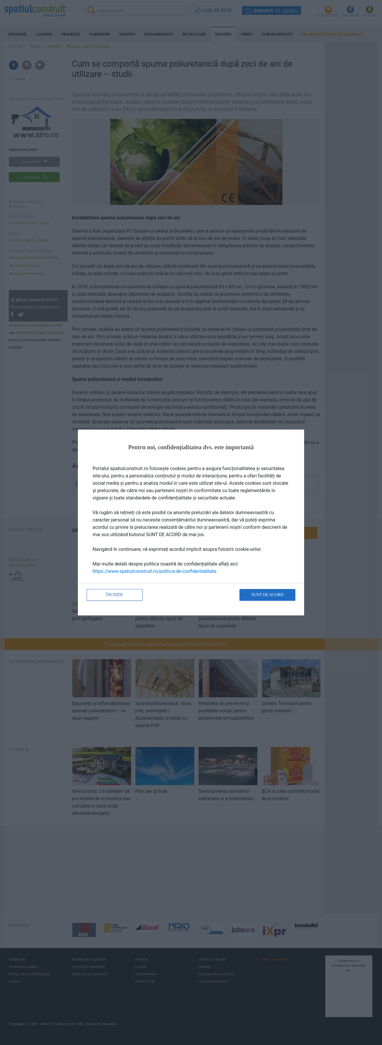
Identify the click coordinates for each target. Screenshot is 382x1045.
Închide (114, 595)
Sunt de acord (267, 595)
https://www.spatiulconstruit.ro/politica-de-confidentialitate (154, 571)
